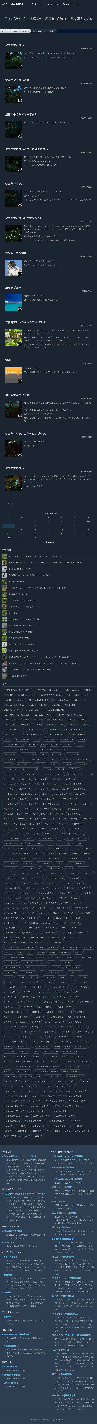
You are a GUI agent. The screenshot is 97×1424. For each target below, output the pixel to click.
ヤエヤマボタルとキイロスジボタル (26, 149)
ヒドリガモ (35, 1021)
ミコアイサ (52, 1056)
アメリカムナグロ (28, 754)
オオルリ (23, 799)
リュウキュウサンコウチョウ (41, 1106)
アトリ (43, 744)
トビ (72, 977)
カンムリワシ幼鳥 (16, 253)
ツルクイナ (8, 977)
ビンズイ (35, 1031)
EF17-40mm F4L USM (13, 700)
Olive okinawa (11, 1382)
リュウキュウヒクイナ (41, 1116)
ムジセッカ (82, 1066)
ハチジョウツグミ (65, 1012)
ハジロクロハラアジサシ (14, 1012)
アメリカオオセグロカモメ (67, 749)
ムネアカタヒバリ (23, 1071)
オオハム (54, 789)
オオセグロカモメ (30, 784)
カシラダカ (34, 818)
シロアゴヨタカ (60, 917)
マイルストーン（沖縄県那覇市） (67, 1277)
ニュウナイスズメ (80, 987)
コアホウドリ (83, 868)
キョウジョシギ (70, 848)
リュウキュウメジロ (12, 1121)
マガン (67, 1046)
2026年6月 (48, 513)
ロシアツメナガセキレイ (59, 1125)
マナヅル (25, 1051)
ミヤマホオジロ (41, 1066)
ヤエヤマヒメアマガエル (41, 1081)
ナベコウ (35, 982)
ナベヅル (46, 982)
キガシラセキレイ (11, 838)
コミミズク (29, 888)
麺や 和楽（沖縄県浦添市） (65, 1395)
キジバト (69, 838)
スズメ (74, 927)
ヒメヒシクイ (81, 1026)
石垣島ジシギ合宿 (82, 1130)
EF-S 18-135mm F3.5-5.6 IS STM (17, 690)
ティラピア (34, 977)
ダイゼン (25, 957)
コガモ (61, 873)
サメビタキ (45, 898)
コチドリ (87, 878)
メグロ (53, 1071)
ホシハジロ (31, 1041)
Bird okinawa (10, 1366)
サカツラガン (83, 888)
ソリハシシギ (56, 942)
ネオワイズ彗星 (10, 992)
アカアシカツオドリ (35, 729)
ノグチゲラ (26, 992)
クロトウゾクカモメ (76, 863)
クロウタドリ (71, 858)
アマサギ (79, 744)
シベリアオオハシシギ (69, 903)
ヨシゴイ (71, 1086)
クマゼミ (36, 858)
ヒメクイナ (51, 1026)
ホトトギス (8, 1046)
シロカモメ (76, 917)
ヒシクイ (7, 1021)
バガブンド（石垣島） (62, 1186)
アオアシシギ (9, 724)
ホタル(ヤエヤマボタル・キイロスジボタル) (74, 1041)
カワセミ (43, 828)
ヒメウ (24, 1026)
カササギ (21, 818)
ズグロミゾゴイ (66, 932)
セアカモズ (81, 932)
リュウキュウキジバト (32, 1101)
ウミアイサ (80, 764)
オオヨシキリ (80, 794)
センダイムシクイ (38, 942)
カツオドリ (75, 818)
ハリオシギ (39, 1016)
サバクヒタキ (31, 898)
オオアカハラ (57, 774)
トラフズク (22, 982)
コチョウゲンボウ (11, 883)
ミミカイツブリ (56, 1061)
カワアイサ (20, 828)
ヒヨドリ (7, 1031)
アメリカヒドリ (10, 754)
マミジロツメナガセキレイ (15, 1056)
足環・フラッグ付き (12, 1135)
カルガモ (7, 828)
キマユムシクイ (53, 848)
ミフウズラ (41, 1061)
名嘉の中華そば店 (60, 1349)
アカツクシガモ (22, 739)
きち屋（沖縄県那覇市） (63, 1256)
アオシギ (50, 724)
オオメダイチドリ (63, 794)
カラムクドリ (64, 823)
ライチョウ (29, 1091)
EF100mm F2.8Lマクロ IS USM (48, 695)
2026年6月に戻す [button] (48, 542)
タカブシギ (8, 952)
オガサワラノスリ (30, 804)
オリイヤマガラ (74, 813)
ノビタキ (25, 997)
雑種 (48, 1130)
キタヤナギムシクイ (35, 843)
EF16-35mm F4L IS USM (76, 695)
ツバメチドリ (9, 972)
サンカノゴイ (75, 898)
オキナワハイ (70, 804)
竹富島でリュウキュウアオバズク (25, 322)
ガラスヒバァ (65, 833)
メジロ (63, 1071)
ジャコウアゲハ (10, 927)
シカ (23, 903)
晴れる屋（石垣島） (61, 1227)
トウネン (62, 977)
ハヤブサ (7, 1016)
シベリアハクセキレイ (59, 908)
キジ (59, 838)
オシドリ (28, 808)
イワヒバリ (8, 764)
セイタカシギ (21, 937)
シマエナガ (55, 913)
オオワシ (35, 799)
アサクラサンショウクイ (14, 744)
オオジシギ (55, 779)
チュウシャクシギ (69, 957)
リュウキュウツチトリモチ (15, 1111)
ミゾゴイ (7, 1061)
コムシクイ (57, 888)
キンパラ (36, 853)
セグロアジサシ (37, 937)
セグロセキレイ (70, 937)
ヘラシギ (89, 1031)
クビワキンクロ (22, 858)
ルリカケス (75, 1121)
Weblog (35, 4)
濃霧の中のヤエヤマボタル (21, 114)
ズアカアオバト (10, 932)
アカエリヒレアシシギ (13, 734)
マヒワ (36, 1051)
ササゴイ (7, 898)
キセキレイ (82, 838)
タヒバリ (41, 952)
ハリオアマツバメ (23, 1016)
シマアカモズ (28, 913)
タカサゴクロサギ (70, 947)
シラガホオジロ (29, 917)
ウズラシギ (67, 764)
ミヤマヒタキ (25, 1066)
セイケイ (7, 937)
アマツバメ (8, 749)
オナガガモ (72, 808)
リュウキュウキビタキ (55, 1101)
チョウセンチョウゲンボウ (36, 967)
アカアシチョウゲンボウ (73, 729)
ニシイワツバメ (82, 982)
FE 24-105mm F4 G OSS (44, 714)
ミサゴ (64, 1056)
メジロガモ (75, 1071)
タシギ (30, 952)
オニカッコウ (45, 813)
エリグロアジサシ (11, 774)
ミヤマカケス (87, 1061)
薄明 (8, 360)
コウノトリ (20, 873)
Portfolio (48, 4)
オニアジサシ (30, 813)
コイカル (7, 873)
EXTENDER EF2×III (56, 709)
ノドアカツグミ (10, 997)
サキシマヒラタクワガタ (68, 893)
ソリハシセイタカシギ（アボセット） (19, 947)
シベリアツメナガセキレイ (34, 908)
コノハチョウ (49, 883)
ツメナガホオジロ (75, 972)
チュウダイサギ (10, 962)
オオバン (66, 789)
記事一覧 (26, 31)
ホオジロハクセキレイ (13, 1041)
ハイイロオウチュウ (41, 997)
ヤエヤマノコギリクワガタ (15, 1081)
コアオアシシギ (53, 868)
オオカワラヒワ (10, 779)
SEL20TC (81, 719)
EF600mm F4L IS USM (38, 705)
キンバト (25, 853)
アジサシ (32, 744)
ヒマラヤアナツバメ (77, 1021)
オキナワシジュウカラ (51, 804)
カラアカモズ (19, 823)
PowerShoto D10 (54, 719)
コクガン (72, 873)
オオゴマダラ (40, 779)
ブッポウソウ (48, 1031)
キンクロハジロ (10, 853)
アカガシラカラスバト (59, 734)
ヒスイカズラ (21, 1021)
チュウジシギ (87, 957)
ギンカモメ (49, 853)
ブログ (16, 31)
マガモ (57, 1046)
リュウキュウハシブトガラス (16, 1116)
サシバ (18, 898)
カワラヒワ (55, 828)
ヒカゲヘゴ (80, 1016)
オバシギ (59, 813)
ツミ (42, 972)
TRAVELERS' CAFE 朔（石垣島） (67, 1178)
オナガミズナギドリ (12, 813)
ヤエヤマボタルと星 (17, 80)
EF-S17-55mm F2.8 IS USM (46, 690)
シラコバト (45, 917)
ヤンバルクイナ (10, 1086)
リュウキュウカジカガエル (70, 1096)
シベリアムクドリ (11, 913)
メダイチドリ (9, 1076)
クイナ (77, 853)
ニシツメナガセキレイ (59, 987)
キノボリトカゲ (64, 843)
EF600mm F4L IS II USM (14, 705)
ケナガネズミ (28, 868)
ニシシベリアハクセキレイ (34, 987)
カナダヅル (88, 818)
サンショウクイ (10, 903)
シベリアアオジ (49, 903)
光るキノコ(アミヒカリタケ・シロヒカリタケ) (23, 1130)
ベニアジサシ (9, 1036)
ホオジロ (62, 1036)
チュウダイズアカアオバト (32, 962)
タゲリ (20, 952)
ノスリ (75, 992)
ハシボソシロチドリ (45, 1007)
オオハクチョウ (24, 789)
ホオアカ (50, 1036)
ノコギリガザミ (41, 992)
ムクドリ (69, 1066)
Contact (67, 4)
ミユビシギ (57, 1066)
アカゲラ (7, 739)
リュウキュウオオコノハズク (43, 1096)
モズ (38, 1076)
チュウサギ (53, 957)
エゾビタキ (60, 769)
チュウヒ (51, 962)
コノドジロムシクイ (31, 883)
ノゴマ (55, 992)
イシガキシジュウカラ (13, 759)
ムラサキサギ (40, 1071)
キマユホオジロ (35, 848)
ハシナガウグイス (50, 1002)
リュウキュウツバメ (39, 1111)
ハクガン (19, 1002)
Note (57, 4)
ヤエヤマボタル (14, 45)
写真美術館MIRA (11, 1345)
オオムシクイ (46, 794)
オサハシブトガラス (12, 808)
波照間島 (38, 1135)
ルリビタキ (8, 1125)
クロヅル (59, 863)
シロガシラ (8, 922)
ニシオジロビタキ (11, 987)
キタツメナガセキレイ (13, 843)
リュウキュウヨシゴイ (57, 1121)
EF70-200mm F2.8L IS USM (63, 705)
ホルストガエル (24, 1046)
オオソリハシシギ (49, 784)
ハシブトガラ (9, 1007)
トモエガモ (83, 977)
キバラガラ (8, 848)
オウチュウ (43, 774)
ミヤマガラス (9, 1066)
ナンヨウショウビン (63, 982)
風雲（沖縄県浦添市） (62, 1374)
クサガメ (88, 853)
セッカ (24, 942)
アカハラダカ (50, 739)
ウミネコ (47, 769)
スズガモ (63, 927)
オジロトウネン (43, 808)
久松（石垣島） (59, 1201)
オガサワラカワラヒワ (68, 799)
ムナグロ (7, 1071)
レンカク (21, 1125)
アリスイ (44, 754)
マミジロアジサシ (50, 1051)
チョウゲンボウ (66, 962)
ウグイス (54, 764)
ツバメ (78, 967)
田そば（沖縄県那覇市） (63, 1295)
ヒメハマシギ (65, 1026)
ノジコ (65, 992)
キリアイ (85, 848)
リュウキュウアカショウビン (75, 1091)
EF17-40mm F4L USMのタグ (44, 31)
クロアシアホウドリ (53, 858)
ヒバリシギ (59, 1021)
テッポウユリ (48, 977)
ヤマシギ (84, 1081)
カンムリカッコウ (32, 833)
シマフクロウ (85, 913)
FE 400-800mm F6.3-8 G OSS (70, 714)
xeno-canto (9, 1242)
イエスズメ (56, 754)
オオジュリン (69, 779)
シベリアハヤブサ (79, 908)
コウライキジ (34, 873)
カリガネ (78, 823)
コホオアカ (80, 883)
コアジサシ (68, 868)
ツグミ (68, 967)
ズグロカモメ (26, 932)
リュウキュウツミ (59, 1111)
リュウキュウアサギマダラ (15, 1096)
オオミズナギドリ (28, 794)
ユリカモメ (26, 1086)
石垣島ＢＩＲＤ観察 (13, 1231)
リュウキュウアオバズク (49, 1091)
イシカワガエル (72, 754)
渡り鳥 (28, 1135)
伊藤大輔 (8, 1274)
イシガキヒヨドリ (34, 759)
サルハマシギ (60, 898)
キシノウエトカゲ (46, 838)
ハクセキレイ (33, 1002)
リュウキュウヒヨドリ (64, 1116)
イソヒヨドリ (63, 759)
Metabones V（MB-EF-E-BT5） (17, 719)
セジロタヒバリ (10, 942)
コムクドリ (43, 888)
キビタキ (21, 848)
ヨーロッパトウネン (43, 1086)
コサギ (6, 878)
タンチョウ (65, 952)
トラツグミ (8, 982)
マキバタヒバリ (80, 1046)
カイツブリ (8, 818)
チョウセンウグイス (12, 967)
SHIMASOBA (12, 4)
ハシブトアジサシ (85, 1002)
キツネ (50, 843)
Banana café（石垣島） (63, 1167)
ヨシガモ (59, 1086)
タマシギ (53, 952)
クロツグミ (27, 863)
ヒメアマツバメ (10, 1026)
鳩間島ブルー (13, 287)
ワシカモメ (78, 1125)
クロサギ (85, 858)
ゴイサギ (69, 888)
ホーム (5, 31)
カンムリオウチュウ (73, 828)
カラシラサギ (34, 823)
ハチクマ (49, 1012)
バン (70, 1016)
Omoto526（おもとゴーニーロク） (20, 1156)
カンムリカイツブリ (12, 833)
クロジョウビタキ (11, 863)
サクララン (87, 893)
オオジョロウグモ (11, 784)
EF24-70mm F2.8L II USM (37, 700)
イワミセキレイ (24, 764)
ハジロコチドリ (35, 1012)
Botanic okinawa (12, 1374)
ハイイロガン (59, 997)
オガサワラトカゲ (11, 804)
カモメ (6, 823)
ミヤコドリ (72, 1061)
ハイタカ (7, 1002)
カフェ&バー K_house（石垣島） (68, 1156)
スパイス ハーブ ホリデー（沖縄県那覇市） (72, 1334)
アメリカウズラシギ (43, 749)
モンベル (8, 1316)
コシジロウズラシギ (55, 878)
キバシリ (79, 843)
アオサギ (38, 724)
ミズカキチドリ (77, 1056)
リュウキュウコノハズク (14, 1106)
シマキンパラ (69, 913)
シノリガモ (34, 903)
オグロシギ (85, 804)
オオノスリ (8, 789)
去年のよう (51, 122)
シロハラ (35, 922)
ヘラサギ (77, 1031)
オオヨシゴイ (9, 799)
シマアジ (42, 913)
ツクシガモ (56, 967)
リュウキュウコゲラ (77, 1101)
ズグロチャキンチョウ (46, 932)
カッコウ (62, 818)
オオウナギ (87, 774)
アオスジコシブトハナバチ (79, 724)
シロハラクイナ (49, 922)
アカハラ (36, 739)
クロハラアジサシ (11, 868)
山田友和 (8, 1292)
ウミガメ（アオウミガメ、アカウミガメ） (21, 769)
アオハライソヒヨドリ (13, 729)
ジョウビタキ (49, 927)
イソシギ (49, 759)
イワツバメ (88, 759)
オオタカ (65, 784)
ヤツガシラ (71, 1081)
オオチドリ (78, 784)
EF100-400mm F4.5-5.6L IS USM (17, 695)
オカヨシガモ (48, 799)
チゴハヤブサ (38, 957)
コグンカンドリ (86, 873)
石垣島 (67, 1130)
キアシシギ (79, 833)
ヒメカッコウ (36, 1026)
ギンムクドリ (64, 853)
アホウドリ (66, 744)
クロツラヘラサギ (44, 863)
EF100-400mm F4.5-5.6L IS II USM (77, 690)
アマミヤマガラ (24, 749)
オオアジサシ (73, 774)
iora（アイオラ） (12, 1256)
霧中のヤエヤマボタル (18, 395)
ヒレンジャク (21, 1031)
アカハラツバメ (66, 739)
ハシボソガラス (25, 1007)
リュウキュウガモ (11, 1101)
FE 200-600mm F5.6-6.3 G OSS (16, 714)
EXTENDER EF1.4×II (12, 709)
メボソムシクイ (25, 1076)
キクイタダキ (28, 838)
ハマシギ (80, 1012)
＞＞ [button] (55, 513)
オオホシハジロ (10, 794)
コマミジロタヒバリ (12, 888)
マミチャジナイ (37, 1056)
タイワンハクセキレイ (49, 947)
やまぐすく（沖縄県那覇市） (65, 1313)
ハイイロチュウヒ (77, 997)
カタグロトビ (48, 818)
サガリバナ (8, 893)
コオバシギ (49, 873)
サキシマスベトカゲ (45, 893)
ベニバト (23, 1036)
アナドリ (54, 744)
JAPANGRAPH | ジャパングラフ (18, 1334)
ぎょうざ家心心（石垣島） (64, 1212)
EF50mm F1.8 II (79, 700)
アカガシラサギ (79, 734)
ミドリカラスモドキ (24, 1061)
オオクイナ (26, 779)
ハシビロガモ (67, 1002)
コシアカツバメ (35, 878)
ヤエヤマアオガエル (53, 1076)
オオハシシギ (40, 789)
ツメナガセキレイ (56, 972)
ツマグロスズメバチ (27, 972)
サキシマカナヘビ (25, 893)
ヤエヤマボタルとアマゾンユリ (24, 218)
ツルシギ (21, 977)
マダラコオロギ (10, 1051)
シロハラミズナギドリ (69, 922)
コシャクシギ (73, 878)
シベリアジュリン (11, 908)
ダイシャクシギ (10, 957)
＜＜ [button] (41, 513)
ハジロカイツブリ (65, 1007)
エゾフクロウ (74, 769)
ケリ (40, 868)
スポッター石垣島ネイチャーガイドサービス (24, 1193)
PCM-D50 (38, 719)
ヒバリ (47, 1021)
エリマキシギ (28, 774)
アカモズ (81, 739)
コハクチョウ (65, 883)
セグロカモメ (54, 937)
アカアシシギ (53, 729)
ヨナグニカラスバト (12, 1091)
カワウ (32, 828)
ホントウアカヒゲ (42, 1046)
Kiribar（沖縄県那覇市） (64, 1238)
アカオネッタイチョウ (36, 734)
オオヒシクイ (79, 789)
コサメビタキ (19, 878)
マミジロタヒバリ (69, 1051)
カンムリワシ (49, 833)
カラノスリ (49, 823)
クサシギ (7, 858)
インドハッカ (40, 764)
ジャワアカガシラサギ (30, 927)
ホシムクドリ (46, 1041)
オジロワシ (58, 808)
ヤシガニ (59, 1081)
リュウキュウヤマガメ (34, 1121)
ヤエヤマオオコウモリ (75, 1076)
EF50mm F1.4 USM (60, 700)
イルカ (76, 759)
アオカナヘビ (24, 724)
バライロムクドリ (56, 1016)
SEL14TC (69, 719)
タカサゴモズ (87, 947)
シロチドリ (22, 922)
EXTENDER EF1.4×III (34, 709)
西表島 (57, 1130)
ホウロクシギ (36, 1036)
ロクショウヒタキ (36, 1125)
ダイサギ (78, 952)
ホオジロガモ (75, 1036)
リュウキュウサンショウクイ (69, 1106)
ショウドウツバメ (11, 917)
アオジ (61, 724)
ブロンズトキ (64, 1031)
